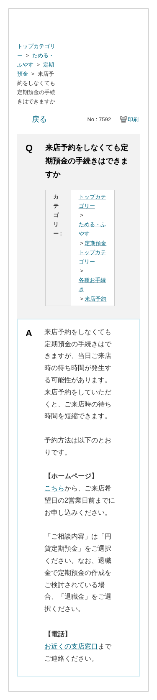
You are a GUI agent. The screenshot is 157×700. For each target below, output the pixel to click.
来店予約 (95, 299)
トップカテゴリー (92, 201)
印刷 (133, 119)
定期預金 (95, 243)
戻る (39, 119)
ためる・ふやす (92, 229)
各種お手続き (92, 284)
